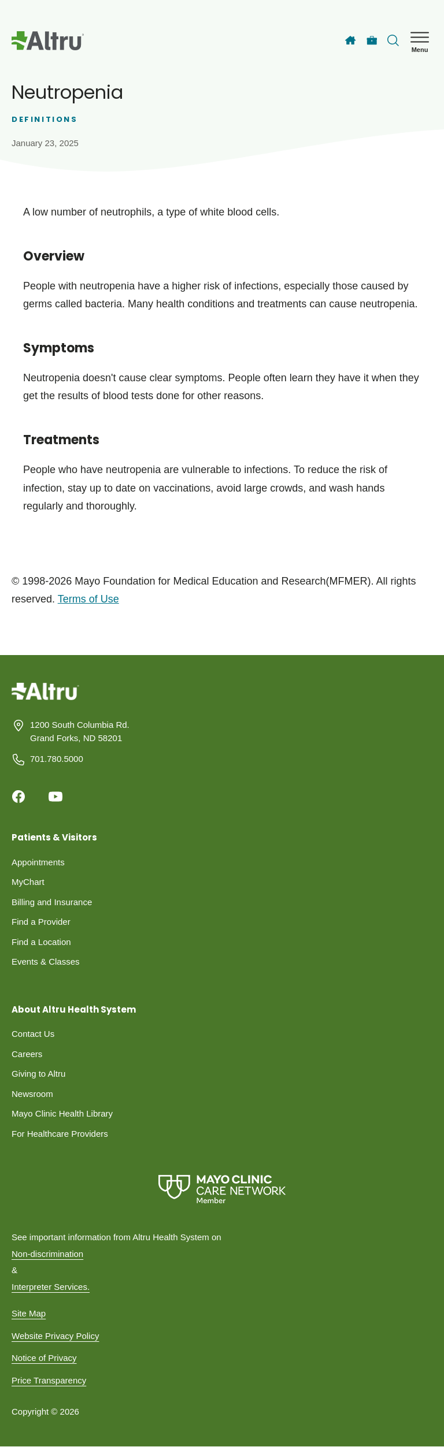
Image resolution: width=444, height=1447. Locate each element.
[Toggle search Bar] (393, 40)
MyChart (28, 882)
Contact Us (33, 1034)
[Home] (350, 40)
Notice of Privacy (44, 1358)
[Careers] (372, 41)
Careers (27, 1054)
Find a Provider (41, 922)
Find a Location (41, 942)
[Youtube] (55, 797)
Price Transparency (49, 1380)
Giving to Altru (38, 1073)
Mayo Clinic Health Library (62, 1113)
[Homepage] (45, 700)
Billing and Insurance (52, 902)
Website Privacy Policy (55, 1336)
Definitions (45, 119)
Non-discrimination (47, 1254)
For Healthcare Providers (60, 1134)
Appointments (38, 862)
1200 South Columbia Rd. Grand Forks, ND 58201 (80, 731)
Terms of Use (88, 599)
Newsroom (32, 1094)
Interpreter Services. (51, 1287)
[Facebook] (18, 797)
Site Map (29, 1313)
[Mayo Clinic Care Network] (222, 1189)
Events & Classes (46, 961)
